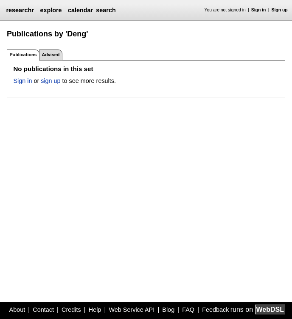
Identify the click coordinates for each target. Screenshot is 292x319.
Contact (43, 309)
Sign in (258, 10)
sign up (50, 80)
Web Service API (131, 309)
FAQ (188, 309)
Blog (168, 309)
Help (95, 309)
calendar (80, 10)
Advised (50, 54)
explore (51, 10)
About (17, 309)
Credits (71, 309)
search (105, 10)
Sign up (280, 10)
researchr (20, 10)
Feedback (215, 309)
